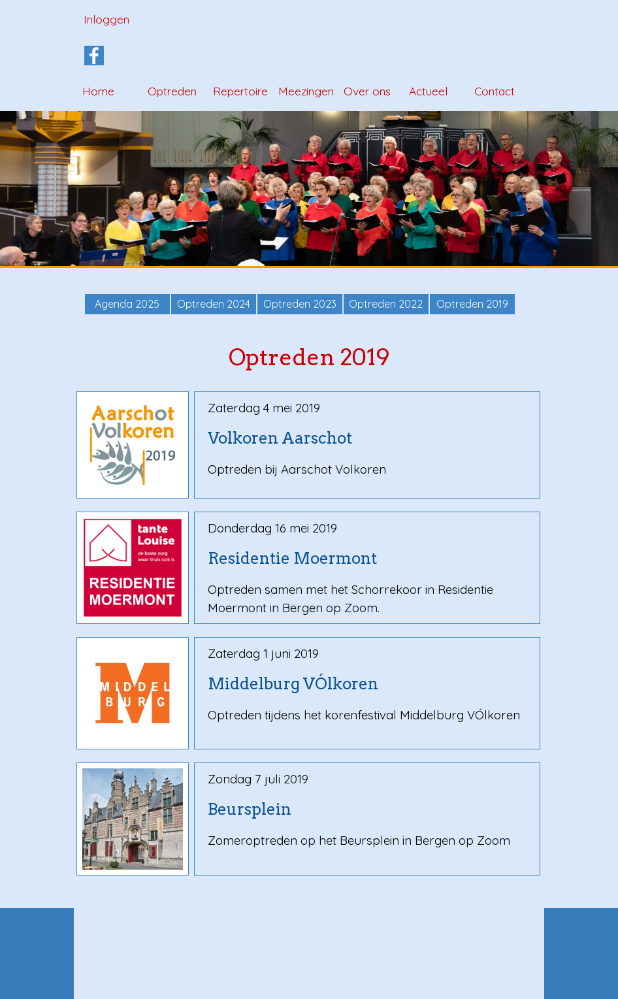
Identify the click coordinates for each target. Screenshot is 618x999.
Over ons (367, 91)
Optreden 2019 (472, 303)
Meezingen (306, 91)
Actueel (428, 91)
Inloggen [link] (106, 19)
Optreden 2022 (386, 303)
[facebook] (94, 55)
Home (98, 91)
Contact (494, 91)
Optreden (172, 91)
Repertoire (240, 91)
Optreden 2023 (299, 303)
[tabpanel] (367, 438)
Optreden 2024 (213, 303)
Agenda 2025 (127, 303)
